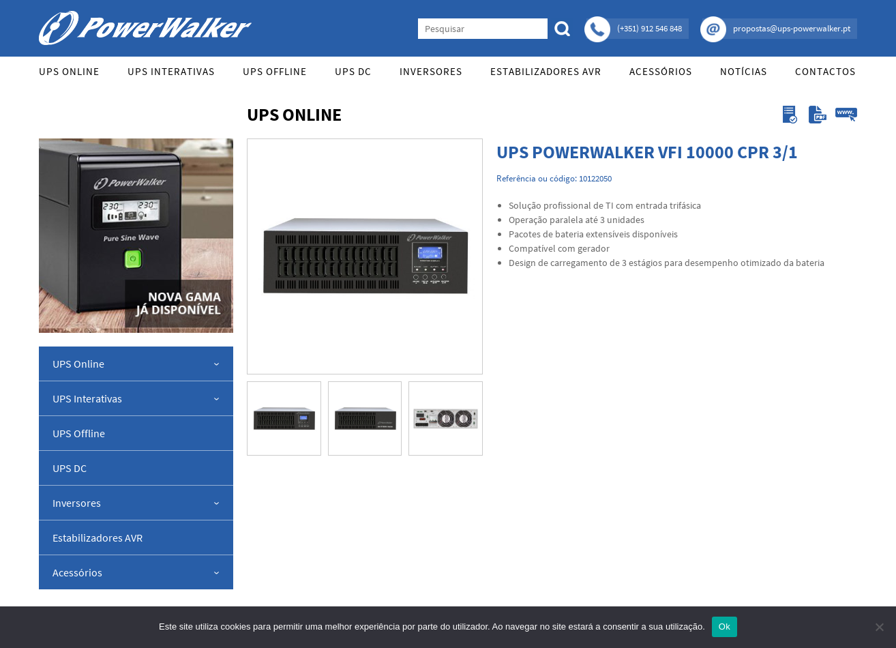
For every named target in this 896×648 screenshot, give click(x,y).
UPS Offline (275, 71)
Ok (724, 626)
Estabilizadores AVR (545, 71)
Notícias (743, 71)
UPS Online (69, 71)
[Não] (879, 627)
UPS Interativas (171, 71)
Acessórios (660, 71)
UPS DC (353, 71)
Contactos (825, 71)
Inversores (431, 71)
